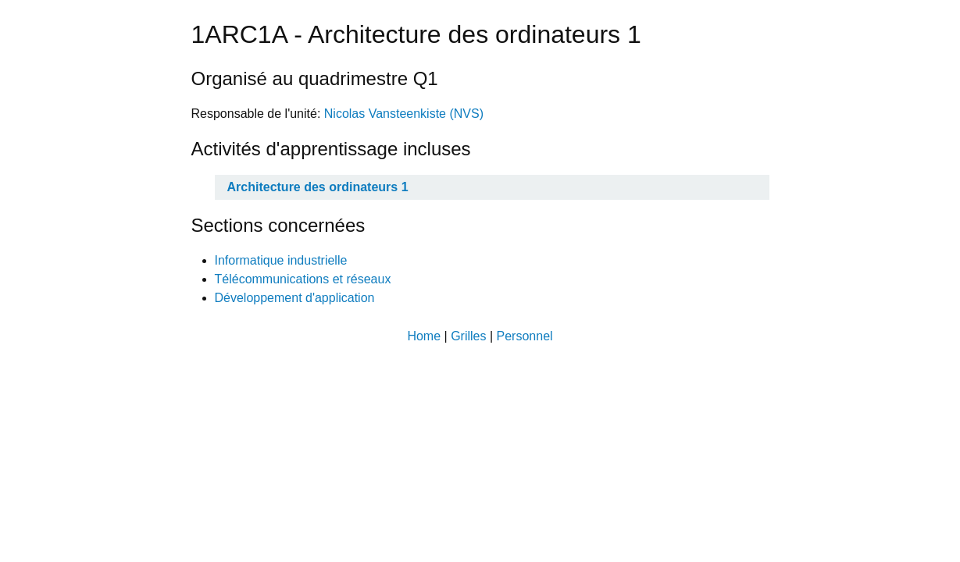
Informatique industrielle (281, 260)
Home (424, 336)
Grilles (468, 336)
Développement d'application (295, 297)
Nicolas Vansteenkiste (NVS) (404, 113)
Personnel (525, 336)
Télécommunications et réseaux (303, 279)
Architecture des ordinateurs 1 (318, 187)
